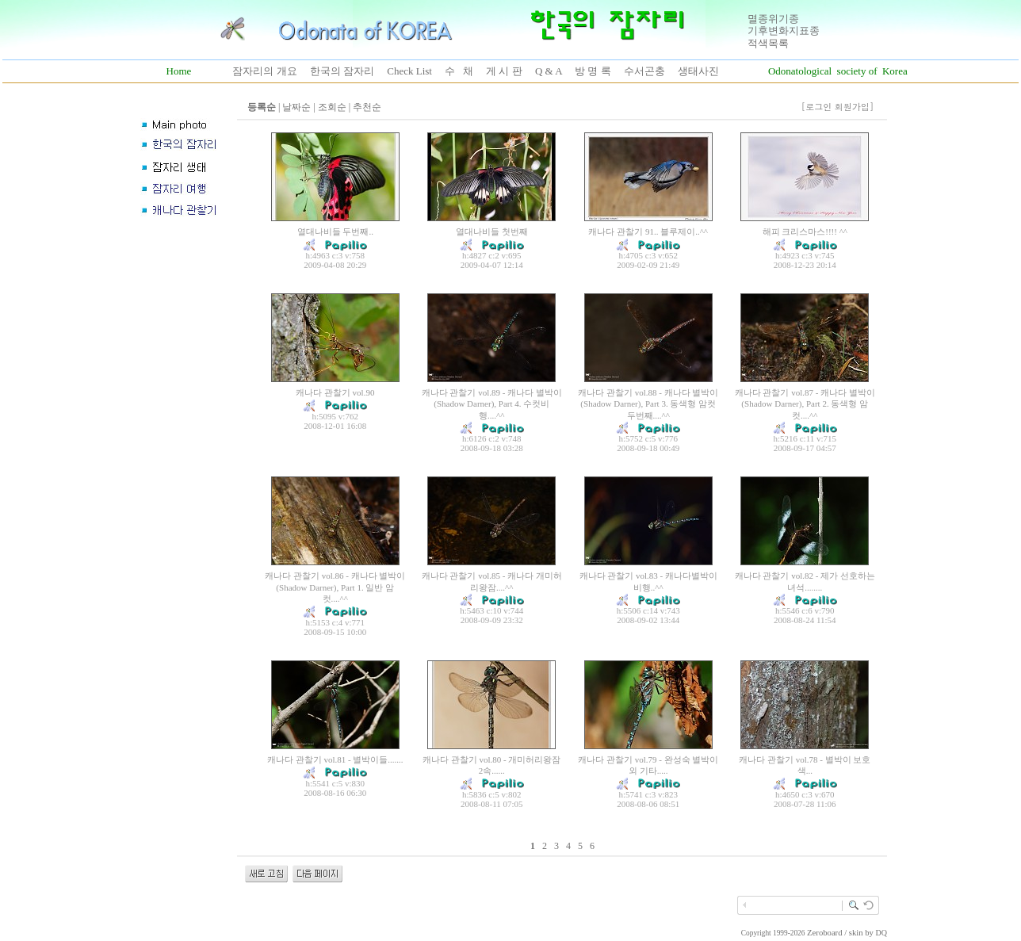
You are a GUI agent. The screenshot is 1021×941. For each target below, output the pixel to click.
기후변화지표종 (784, 30)
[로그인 (816, 107)
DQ (881, 932)
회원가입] (856, 107)
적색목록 (768, 43)
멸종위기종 (773, 19)
